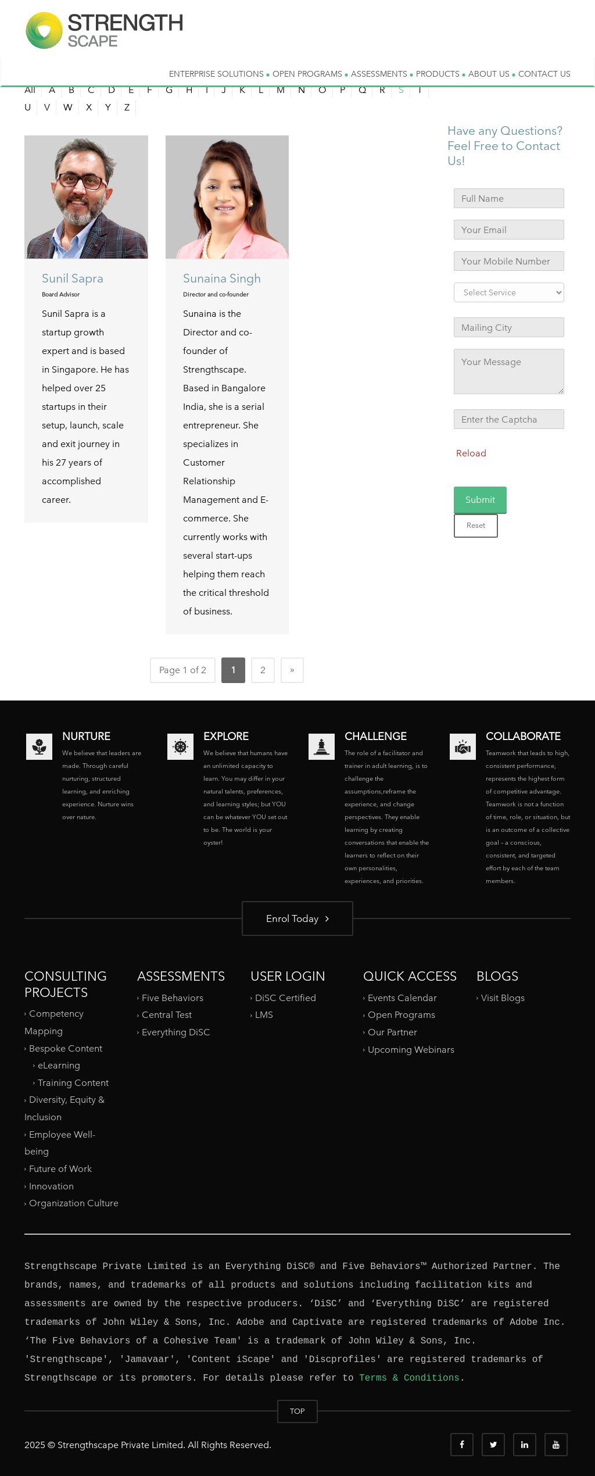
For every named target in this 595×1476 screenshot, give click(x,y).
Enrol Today (297, 918)
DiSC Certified (285, 997)
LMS (264, 1014)
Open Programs (401, 1014)
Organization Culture (74, 1203)
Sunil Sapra (72, 278)
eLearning (59, 1065)
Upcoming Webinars (411, 1049)
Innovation (51, 1185)
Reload (471, 453)
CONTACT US (544, 74)
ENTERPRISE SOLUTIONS (219, 74)
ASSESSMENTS (382, 74)
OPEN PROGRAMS (310, 74)
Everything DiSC (177, 1032)
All (29, 89)
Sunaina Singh (222, 278)
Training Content (73, 1082)
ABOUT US (491, 74)
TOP (297, 1411)
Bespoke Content (65, 1047)
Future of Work (60, 1168)
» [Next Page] (292, 669)
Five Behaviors (172, 997)
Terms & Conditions (409, 1378)
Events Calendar (402, 997)
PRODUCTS (440, 74)
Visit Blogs (503, 997)
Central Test (167, 1014)
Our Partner (392, 1032)
